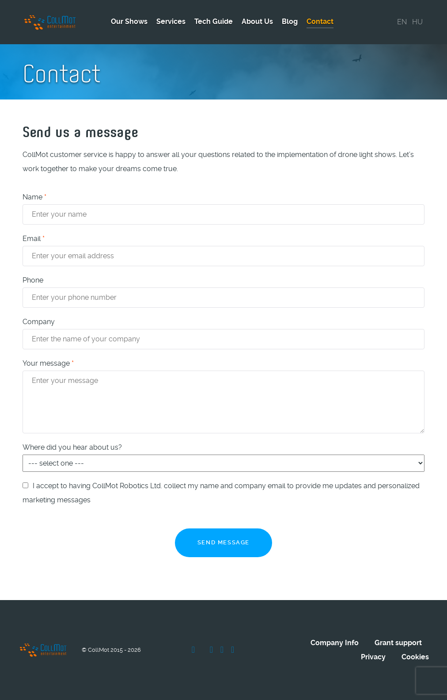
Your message (48, 363)
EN (402, 22)
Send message (223, 542)
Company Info (335, 643)
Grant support (398, 643)
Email (34, 238)
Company (39, 321)
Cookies (415, 657)
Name (34, 197)
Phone (33, 280)
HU (417, 22)
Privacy (373, 657)
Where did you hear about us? (72, 447)
